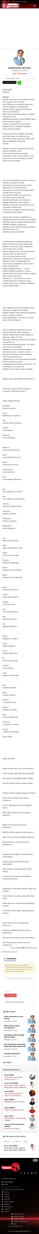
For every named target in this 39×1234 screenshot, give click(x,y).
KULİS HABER (9, 1202)
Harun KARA (8, 1116)
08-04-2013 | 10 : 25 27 (10, 1040)
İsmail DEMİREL (9, 1108)
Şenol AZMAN (9, 1075)
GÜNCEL (7, 1197)
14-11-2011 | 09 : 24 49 (10, 1049)
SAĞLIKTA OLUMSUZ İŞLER (13, 1110)
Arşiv (15, 1224)
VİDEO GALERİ (19, 1216)
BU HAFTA (16, 1141)
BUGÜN (7, 1141)
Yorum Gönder (10, 995)
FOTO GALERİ (18, 1214)
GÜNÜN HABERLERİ (21, 1221)
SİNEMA (7, 1204)
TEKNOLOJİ (8, 1207)
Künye (6, 1184)
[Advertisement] (19, 28)
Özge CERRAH (9, 1099)
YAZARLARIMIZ (19, 1219)
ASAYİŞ (6, 1192)
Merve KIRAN (9, 1091)
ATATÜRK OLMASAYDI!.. (12, 1053)
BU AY (26, 1141)
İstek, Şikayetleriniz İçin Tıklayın (10, 1187)
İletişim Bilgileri (8, 1182)
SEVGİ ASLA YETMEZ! (11, 1128)
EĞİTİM (6, 1194)
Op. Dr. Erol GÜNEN (11, 1083)
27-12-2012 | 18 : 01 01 (10, 1030)
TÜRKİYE (7, 1209)
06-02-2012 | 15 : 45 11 (10, 1056)
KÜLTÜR (7, 1199)
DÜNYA (6, 1211)
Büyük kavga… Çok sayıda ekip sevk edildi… (14, 1)
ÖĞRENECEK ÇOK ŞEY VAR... (14, 1102)
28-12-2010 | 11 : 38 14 (10, 1021)
